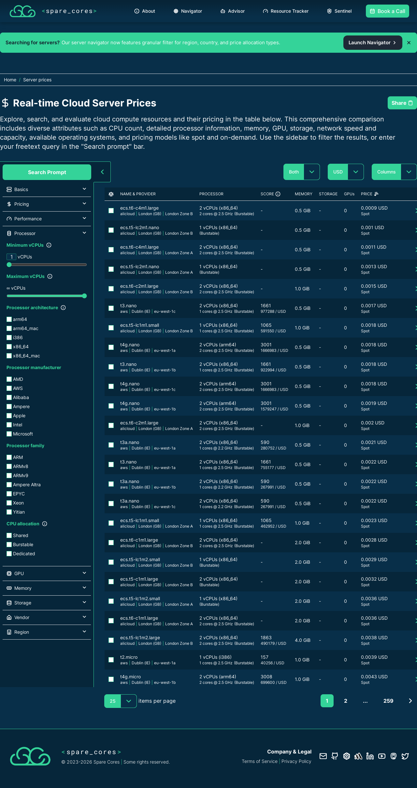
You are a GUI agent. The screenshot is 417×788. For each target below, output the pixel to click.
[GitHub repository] (335, 756)
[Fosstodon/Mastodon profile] (393, 756)
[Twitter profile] (405, 756)
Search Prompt (47, 172)
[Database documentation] (347, 756)
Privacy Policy (296, 761)
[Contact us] (323, 756)
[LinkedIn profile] (370, 756)
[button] (47, 189)
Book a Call (387, 11)
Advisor (232, 11)
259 (388, 701)
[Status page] (358, 756)
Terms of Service (260, 761)
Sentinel (339, 11)
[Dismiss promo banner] (408, 42)
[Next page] (410, 700)
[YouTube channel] (382, 756)
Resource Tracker (286, 11)
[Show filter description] (48, 245)
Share (402, 103)
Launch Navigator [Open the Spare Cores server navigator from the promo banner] (373, 42)
